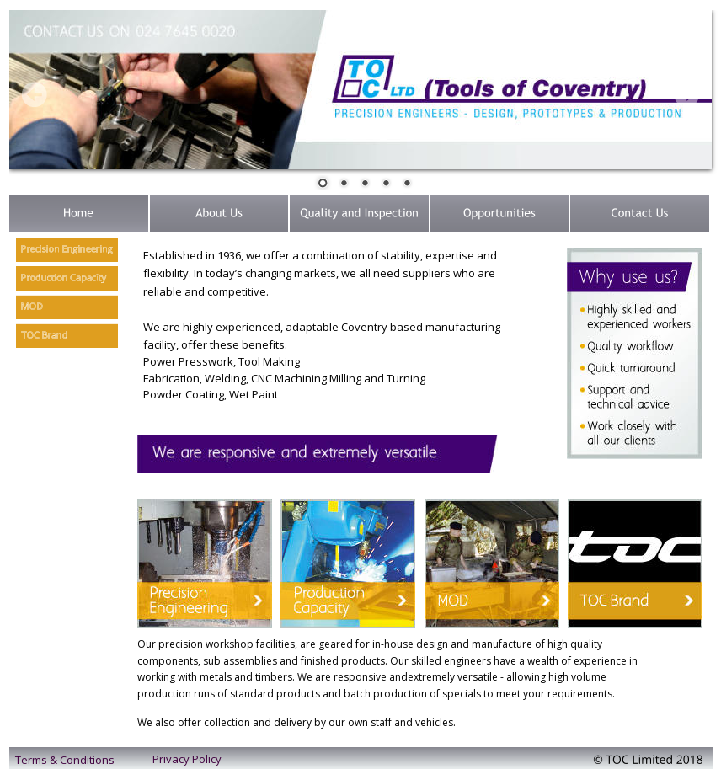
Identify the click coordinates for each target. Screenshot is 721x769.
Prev (34, 94)
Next (686, 94)
